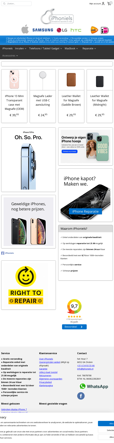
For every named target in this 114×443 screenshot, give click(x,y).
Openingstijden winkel (49, 362)
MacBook (71, 48)
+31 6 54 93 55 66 (86, 365)
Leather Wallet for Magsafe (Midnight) (99, 100)
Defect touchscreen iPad (13, 419)
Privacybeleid (45, 382)
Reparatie (89, 48)
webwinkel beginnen (61, 437)
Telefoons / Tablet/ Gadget (45, 48)
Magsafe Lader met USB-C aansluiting (42, 100)
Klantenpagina (46, 385)
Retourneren (45, 375)
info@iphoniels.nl (85, 368)
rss (50, 437)
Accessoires (10, 55)
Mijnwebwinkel (87, 437)
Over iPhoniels (46, 358)
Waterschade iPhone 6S (12, 416)
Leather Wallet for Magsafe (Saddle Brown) (71, 100)
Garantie (43, 368)
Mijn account (97, 3)
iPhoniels (7, 48)
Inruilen (21, 48)
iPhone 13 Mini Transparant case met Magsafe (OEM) (14, 102)
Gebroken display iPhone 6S (14, 412)
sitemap (44, 437)
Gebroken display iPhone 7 (14, 409)
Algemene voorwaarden (50, 378)
